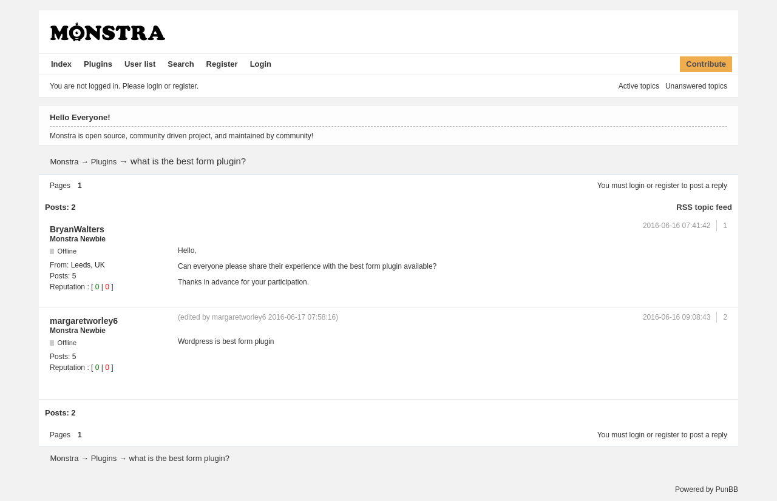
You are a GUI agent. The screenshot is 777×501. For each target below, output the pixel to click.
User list (139, 64)
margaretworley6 (84, 321)
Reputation (67, 287)
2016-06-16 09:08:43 (676, 317)
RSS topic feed (704, 207)
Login (260, 64)
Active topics (639, 86)
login (637, 185)
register (667, 185)
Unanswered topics (696, 86)
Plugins (98, 64)
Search (181, 64)
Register (222, 64)
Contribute (706, 64)
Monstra (64, 161)
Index (61, 64)
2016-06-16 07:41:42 (676, 225)
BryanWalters (77, 229)
